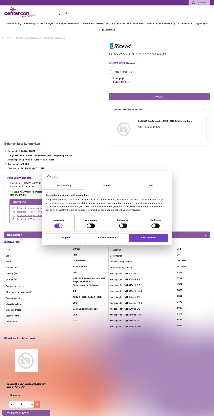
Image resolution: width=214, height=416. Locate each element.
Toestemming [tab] (64, 185)
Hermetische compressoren (54, 38)
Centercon (10, 38)
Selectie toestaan (107, 238)
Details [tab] (107, 185)
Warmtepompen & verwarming (160, 23)
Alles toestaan (148, 238)
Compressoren (35, 38)
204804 (25, 413)
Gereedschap (103, 23)
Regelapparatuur (107, 30)
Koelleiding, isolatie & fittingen (39, 23)
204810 (156, 127)
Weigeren (65, 238)
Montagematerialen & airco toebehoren (75, 23)
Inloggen (201, 3)
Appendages (202, 23)
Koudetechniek (185, 23)
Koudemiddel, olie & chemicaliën (128, 23)
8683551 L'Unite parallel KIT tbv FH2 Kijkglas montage (165, 121)
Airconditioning (13, 23)
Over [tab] (150, 185)
